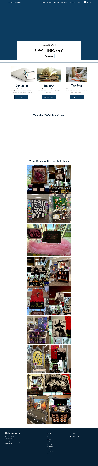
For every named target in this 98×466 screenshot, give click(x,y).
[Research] (21, 97)
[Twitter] (70, 436)
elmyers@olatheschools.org (12, 442)
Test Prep (49, 441)
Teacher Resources (52, 449)
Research (49, 436)
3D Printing (50, 446)
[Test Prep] (77, 97)
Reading (49, 439)
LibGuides (49, 444)
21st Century (50, 451)
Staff (48, 454)
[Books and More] (49, 97)
